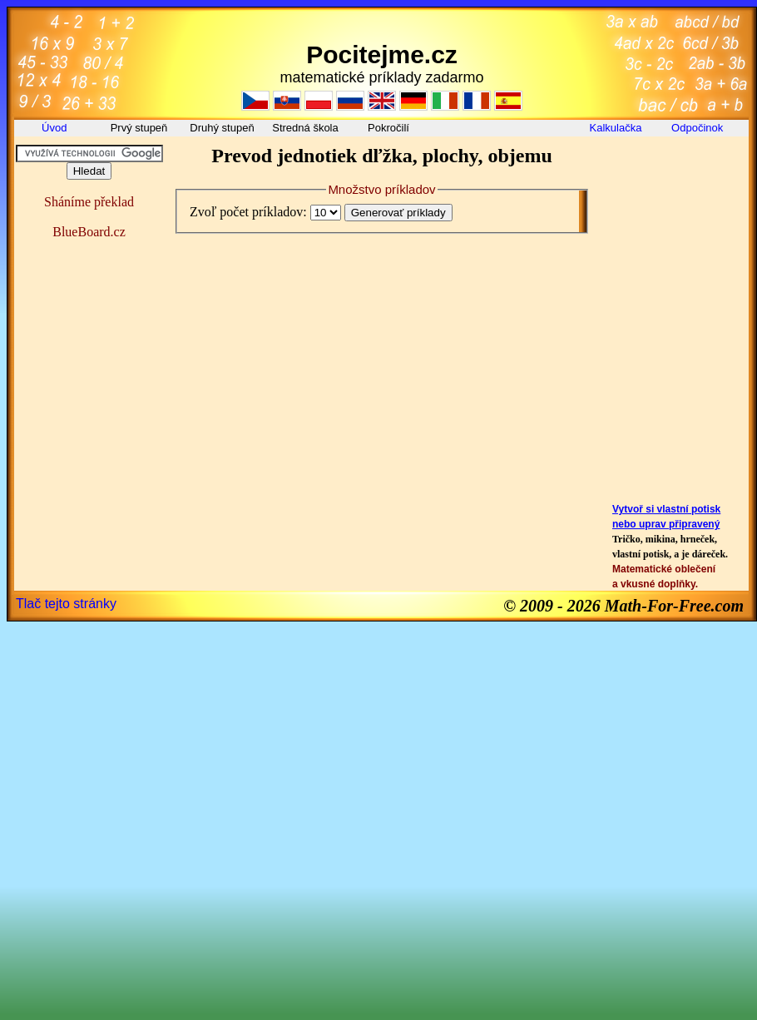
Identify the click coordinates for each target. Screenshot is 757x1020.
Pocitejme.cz (382, 54)
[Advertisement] (674, 182)
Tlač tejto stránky (66, 604)
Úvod (56, 127)
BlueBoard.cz (89, 232)
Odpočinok (698, 127)
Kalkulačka (616, 127)
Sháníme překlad (89, 202)
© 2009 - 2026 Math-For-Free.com (623, 606)
